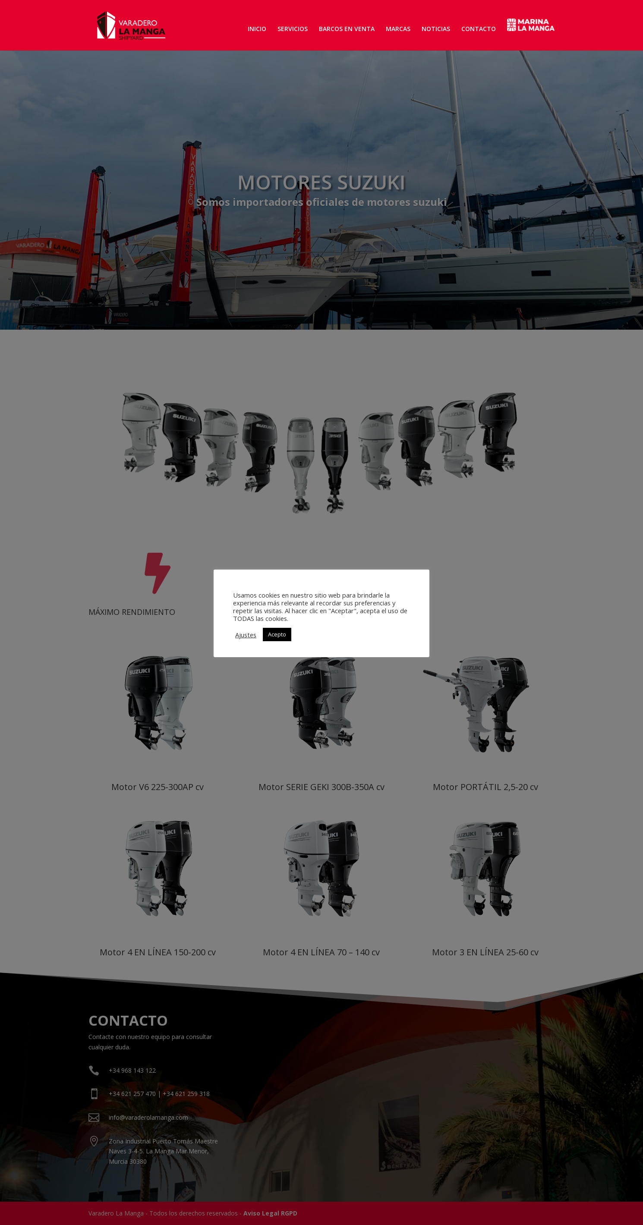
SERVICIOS (292, 29)
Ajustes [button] (245, 635)
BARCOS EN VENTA (347, 29)
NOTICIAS (436, 29)
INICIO (257, 29)
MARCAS (398, 29)
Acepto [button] (277, 634)
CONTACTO (478, 29)
